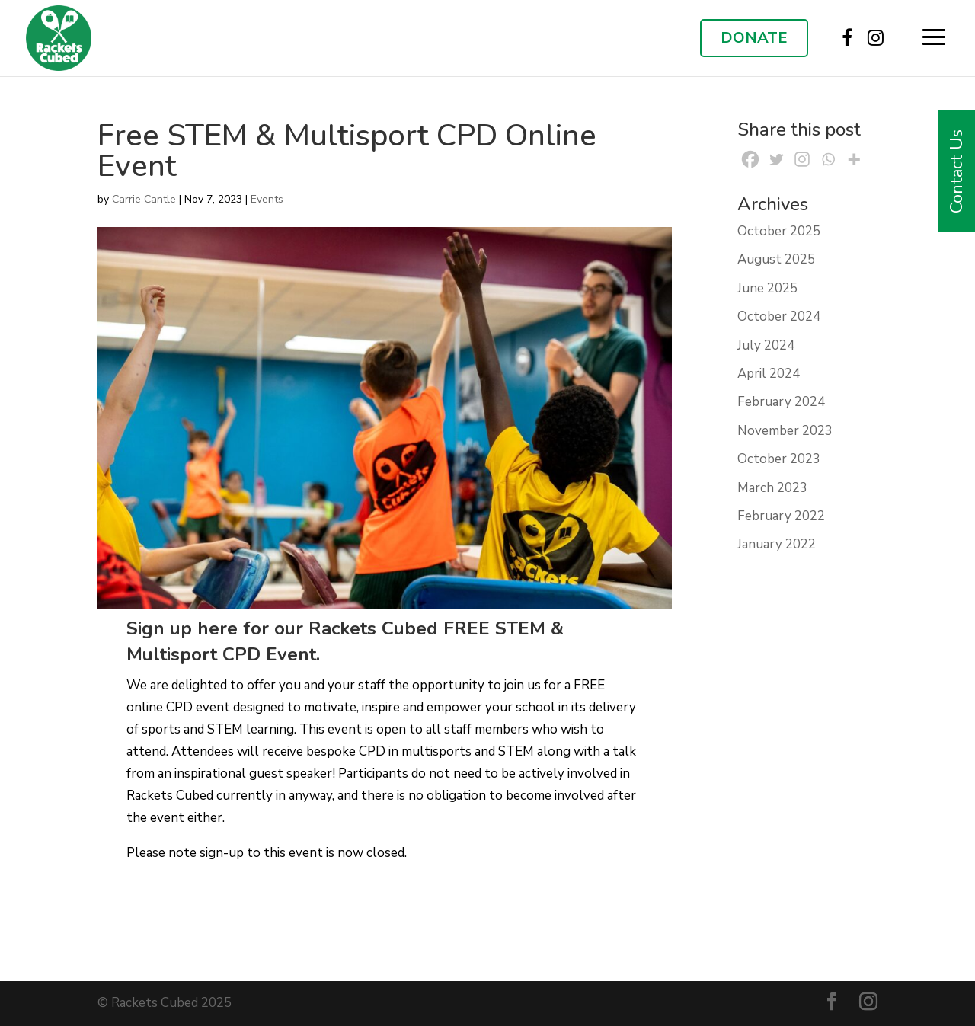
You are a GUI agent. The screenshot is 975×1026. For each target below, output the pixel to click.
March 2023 (772, 488)
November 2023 (785, 430)
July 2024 (765, 345)
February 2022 (781, 516)
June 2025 (767, 288)
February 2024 (781, 402)
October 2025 (778, 231)
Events (267, 199)
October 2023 (778, 459)
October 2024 (778, 316)
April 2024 (768, 373)
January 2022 (776, 544)
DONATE (754, 37)
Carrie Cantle (144, 199)
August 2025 (776, 259)
